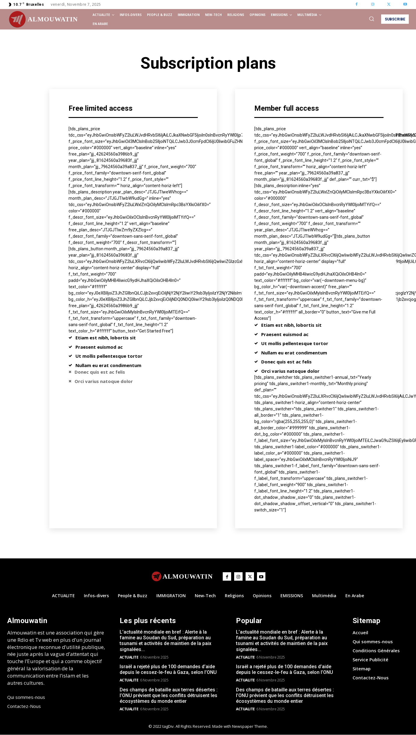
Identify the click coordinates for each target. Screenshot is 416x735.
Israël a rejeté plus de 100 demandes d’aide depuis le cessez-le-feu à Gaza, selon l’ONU (168, 669)
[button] (371, 18)
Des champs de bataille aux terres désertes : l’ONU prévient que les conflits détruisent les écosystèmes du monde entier (169, 695)
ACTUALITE (129, 657)
